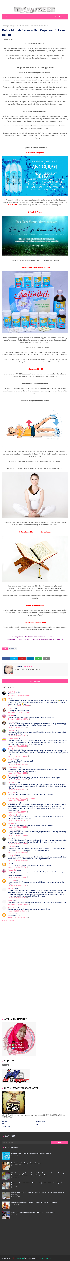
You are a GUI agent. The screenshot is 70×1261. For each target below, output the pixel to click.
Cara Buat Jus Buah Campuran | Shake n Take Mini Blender (34, 1202)
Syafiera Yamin (13, 739)
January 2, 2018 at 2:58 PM (17, 800)
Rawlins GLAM (12, 767)
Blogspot (20, 1258)
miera (9, 838)
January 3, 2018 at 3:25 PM (17, 886)
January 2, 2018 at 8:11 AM (17, 727)
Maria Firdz (11, 692)
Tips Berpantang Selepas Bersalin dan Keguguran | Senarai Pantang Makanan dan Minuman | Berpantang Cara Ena (37, 1174)
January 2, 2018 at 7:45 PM (17, 844)
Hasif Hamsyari (13, 749)
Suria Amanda (12, 803)
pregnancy (10, 26)
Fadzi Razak (12, 782)
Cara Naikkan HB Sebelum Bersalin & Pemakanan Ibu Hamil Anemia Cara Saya (37, 1194)
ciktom (10, 901)
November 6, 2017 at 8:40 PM (18, 706)
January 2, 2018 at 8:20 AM (17, 746)
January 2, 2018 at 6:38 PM (17, 835)
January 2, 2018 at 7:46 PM (17, 852)
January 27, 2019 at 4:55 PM (18, 911)
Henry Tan (11, 793)
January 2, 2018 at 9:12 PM (17, 867)
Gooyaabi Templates (43, 1258)
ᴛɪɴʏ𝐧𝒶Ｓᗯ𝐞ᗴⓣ (40, 1121)
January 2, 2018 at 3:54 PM (17, 820)
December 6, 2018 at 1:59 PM (18, 904)
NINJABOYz (6, 1126)
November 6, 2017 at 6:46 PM (18, 696)
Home (4, 26)
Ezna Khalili (11, 730)
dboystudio (12, 880)
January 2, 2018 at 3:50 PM (17, 812)
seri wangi (11, 889)
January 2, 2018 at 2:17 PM (17, 790)
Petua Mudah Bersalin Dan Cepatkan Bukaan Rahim (31, 1153)
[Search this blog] (26, 1142)
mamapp (11, 715)
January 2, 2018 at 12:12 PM (17, 773)
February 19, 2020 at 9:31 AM (18, 917)
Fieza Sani (11, 914)
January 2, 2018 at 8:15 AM (17, 736)
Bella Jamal (12, 847)
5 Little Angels (12, 815)
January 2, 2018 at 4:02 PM (17, 827)
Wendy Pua (12, 759)
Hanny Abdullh (13, 776)
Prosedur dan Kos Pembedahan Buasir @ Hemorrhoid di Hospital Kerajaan (36, 1184)
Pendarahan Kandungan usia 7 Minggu (26, 1163)
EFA (9, 698)
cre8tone (11, 823)
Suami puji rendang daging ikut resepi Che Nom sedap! (33, 1212)
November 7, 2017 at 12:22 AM (18, 712)
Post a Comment (8, 920)
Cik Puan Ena (27, 667)
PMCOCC (5, 1121)
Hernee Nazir (12, 907)
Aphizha (10, 709)
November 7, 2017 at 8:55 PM (18, 719)
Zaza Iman (11, 722)
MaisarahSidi (12, 870)
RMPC (38, 1124)
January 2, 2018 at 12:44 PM (18, 779)
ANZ (9, 863)
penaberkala (12, 830)
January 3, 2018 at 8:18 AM (17, 877)
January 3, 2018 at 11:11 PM (17, 898)
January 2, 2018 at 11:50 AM (17, 765)
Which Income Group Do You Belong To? (22, 798)
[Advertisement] (35, 942)
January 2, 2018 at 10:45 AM (18, 756)
